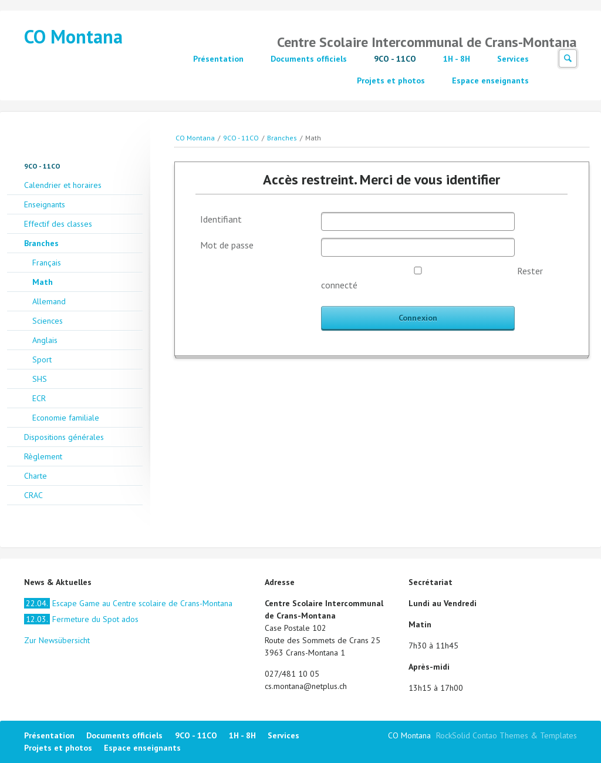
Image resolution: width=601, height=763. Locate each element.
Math (42, 282)
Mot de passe (227, 245)
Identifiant (221, 219)
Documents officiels (309, 58)
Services (513, 58)
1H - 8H (456, 58)
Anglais (45, 340)
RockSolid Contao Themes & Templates (506, 735)
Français (46, 262)
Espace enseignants (490, 80)
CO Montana (73, 36)
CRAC (33, 495)
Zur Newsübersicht (57, 640)
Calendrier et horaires (63, 185)
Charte (35, 475)
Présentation (218, 58)
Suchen (567, 58)
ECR (39, 398)
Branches (282, 137)
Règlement (43, 456)
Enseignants (44, 204)
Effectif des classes (58, 224)
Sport (42, 359)
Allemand (49, 301)
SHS (39, 379)
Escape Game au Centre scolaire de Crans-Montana (128, 603)
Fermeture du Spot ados (81, 619)
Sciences (47, 320)
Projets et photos (391, 80)
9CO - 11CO (395, 58)
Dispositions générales (64, 437)
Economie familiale (65, 417)
